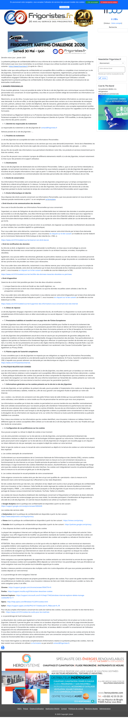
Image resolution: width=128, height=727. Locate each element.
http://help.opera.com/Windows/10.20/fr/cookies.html (27, 602)
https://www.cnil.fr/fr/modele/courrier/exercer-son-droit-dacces (25, 240)
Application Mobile (52, 709)
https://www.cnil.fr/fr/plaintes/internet (15, 363)
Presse (25, 709)
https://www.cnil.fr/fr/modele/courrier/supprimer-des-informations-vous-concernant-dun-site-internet (39, 304)
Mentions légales (91, 709)
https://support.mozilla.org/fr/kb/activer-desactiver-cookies (30, 591)
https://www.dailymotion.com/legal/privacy (17, 516)
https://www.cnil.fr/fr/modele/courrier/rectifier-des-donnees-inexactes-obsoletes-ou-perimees (36, 274)
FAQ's (19, 709)
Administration (104, 709)
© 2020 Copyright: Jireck (64, 714)
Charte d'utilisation (37, 709)
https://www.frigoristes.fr (18, 66)
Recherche (113, 27)
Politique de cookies (75, 709)
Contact (64, 709)
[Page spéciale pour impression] (2, 648)
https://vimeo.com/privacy (73, 520)
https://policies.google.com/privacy (78, 524)
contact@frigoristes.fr (49, 128)
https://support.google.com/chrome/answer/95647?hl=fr (30, 587)
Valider (102, 78)
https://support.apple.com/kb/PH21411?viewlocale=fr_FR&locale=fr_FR (33, 606)
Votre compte (116, 23)
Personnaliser (64, 7)
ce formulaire (51, 199)
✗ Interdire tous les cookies (109, 2)
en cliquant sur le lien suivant (60, 234)
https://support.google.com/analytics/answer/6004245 (21, 506)
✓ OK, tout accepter (92, 2)
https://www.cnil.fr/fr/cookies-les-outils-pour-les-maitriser (27, 612)
